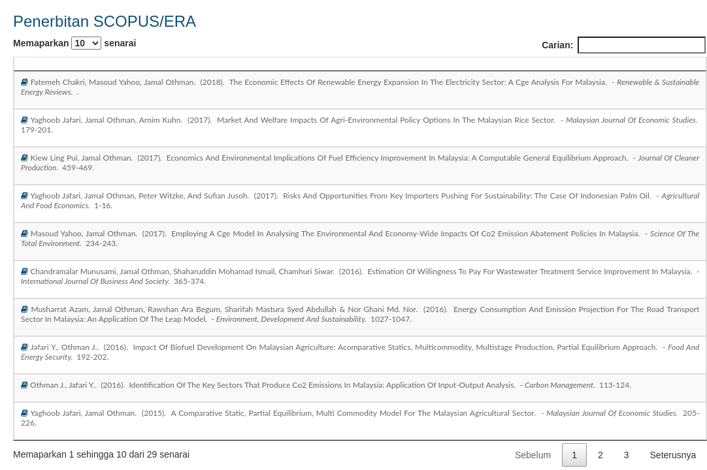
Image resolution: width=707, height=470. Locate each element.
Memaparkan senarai (74, 43)
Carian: (624, 45)
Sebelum (533, 455)
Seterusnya (673, 455)
